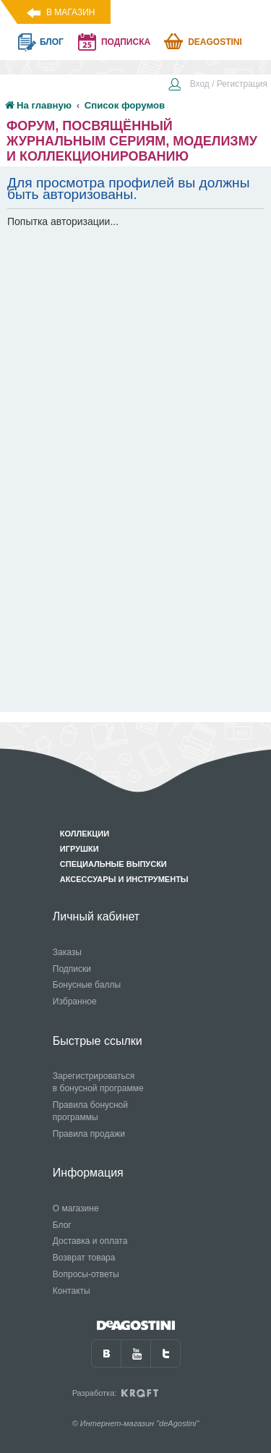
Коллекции (84, 833)
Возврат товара (84, 1258)
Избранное (75, 1001)
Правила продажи (89, 1134)
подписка (125, 42)
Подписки (72, 969)
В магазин (70, 12)
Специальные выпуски (113, 864)
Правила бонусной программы (90, 1111)
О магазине (76, 1208)
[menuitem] (217, 85)
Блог (62, 1225)
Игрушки (79, 848)
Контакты (71, 1291)
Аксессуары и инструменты (124, 879)
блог (52, 42)
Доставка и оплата (90, 1241)
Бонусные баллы (87, 985)
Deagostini (215, 42)
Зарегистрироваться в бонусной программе (98, 1082)
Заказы (67, 952)
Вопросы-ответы (86, 1274)
